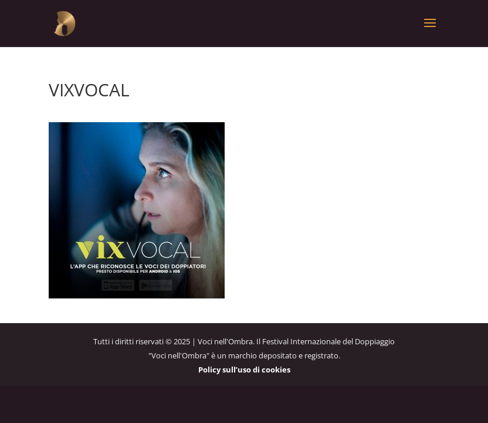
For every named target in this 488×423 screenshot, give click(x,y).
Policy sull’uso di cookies (244, 369)
